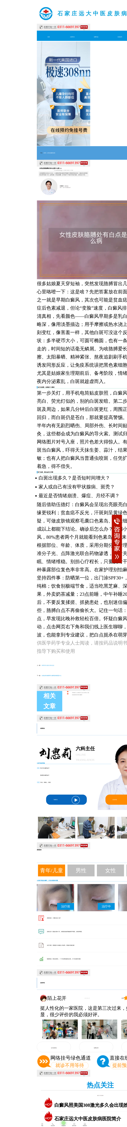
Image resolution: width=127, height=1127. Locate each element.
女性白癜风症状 (51, 153)
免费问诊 (96, 37)
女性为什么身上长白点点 (48, 665)
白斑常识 (72, 37)
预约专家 (74, 1124)
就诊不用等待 (69, 1065)
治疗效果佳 (54, 1047)
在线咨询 (120, 37)
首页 (49, 37)
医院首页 (85, 1124)
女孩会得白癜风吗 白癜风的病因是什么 (51, 675)
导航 (41, 153)
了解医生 (66, 800)
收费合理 (96, 1047)
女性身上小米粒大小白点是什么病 (80, 694)
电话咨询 (53, 1124)
